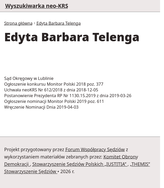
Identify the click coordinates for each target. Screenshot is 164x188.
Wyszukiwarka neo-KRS (36, 5)
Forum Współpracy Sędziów (95, 149)
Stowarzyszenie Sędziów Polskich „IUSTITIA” (79, 164)
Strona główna (18, 23)
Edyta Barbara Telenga (58, 23)
